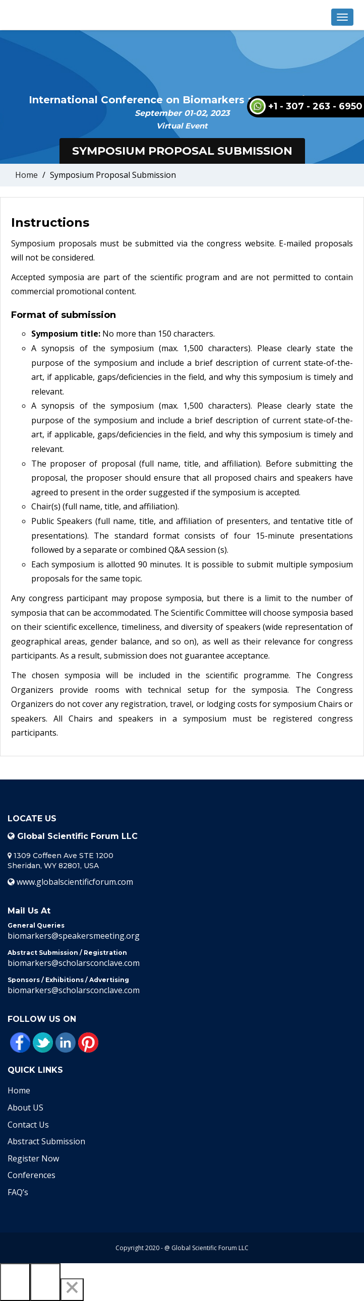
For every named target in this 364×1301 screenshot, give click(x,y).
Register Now (33, 1158)
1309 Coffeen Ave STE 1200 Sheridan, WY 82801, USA (60, 860)
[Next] (45, 1282)
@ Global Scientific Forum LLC (206, 1248)
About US (25, 1107)
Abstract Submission (46, 1141)
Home (26, 174)
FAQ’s (18, 1192)
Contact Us (28, 1124)
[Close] (72, 1289)
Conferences (31, 1175)
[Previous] (15, 1282)
